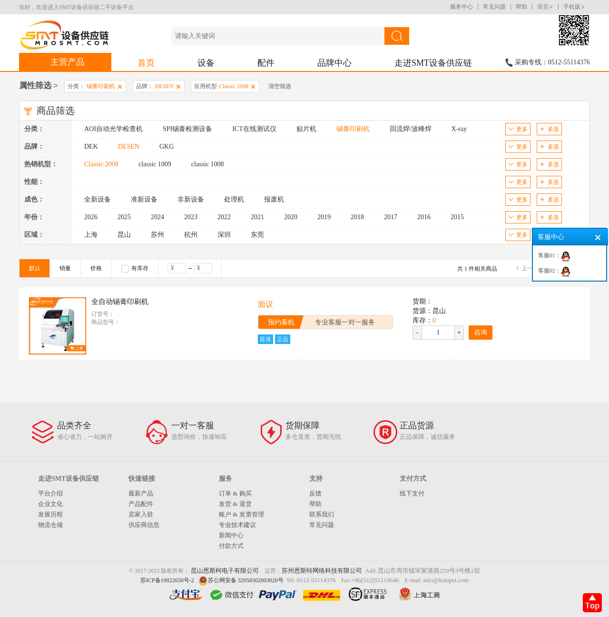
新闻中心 (231, 535)
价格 (96, 268)
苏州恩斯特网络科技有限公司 (322, 570)
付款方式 (231, 545)
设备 (206, 63)
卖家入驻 (140, 514)
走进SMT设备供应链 (433, 63)
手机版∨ (574, 7)
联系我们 (321, 514)
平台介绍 (50, 493)
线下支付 (412, 493)
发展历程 (50, 514)
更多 (518, 129)
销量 (65, 268)
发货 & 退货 (235, 503)
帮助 (521, 7)
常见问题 (494, 7)
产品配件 (140, 503)
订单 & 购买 (235, 493)
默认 (34, 268)
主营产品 (67, 62)
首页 (146, 63)
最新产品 (140, 493)
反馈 (315, 493)
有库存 (134, 269)
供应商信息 (143, 524)
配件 (266, 63)
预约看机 (281, 322)
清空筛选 (279, 86)
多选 (549, 129)
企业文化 (50, 503)
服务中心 (461, 7)
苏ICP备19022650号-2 (167, 580)
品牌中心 (334, 63)
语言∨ (545, 7)
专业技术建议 (237, 524)
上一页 (530, 268)
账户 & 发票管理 (241, 514)
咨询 (480, 332)
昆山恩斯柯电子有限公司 (225, 570)
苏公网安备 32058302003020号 (246, 580)
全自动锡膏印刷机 (119, 301)
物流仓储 (50, 524)
